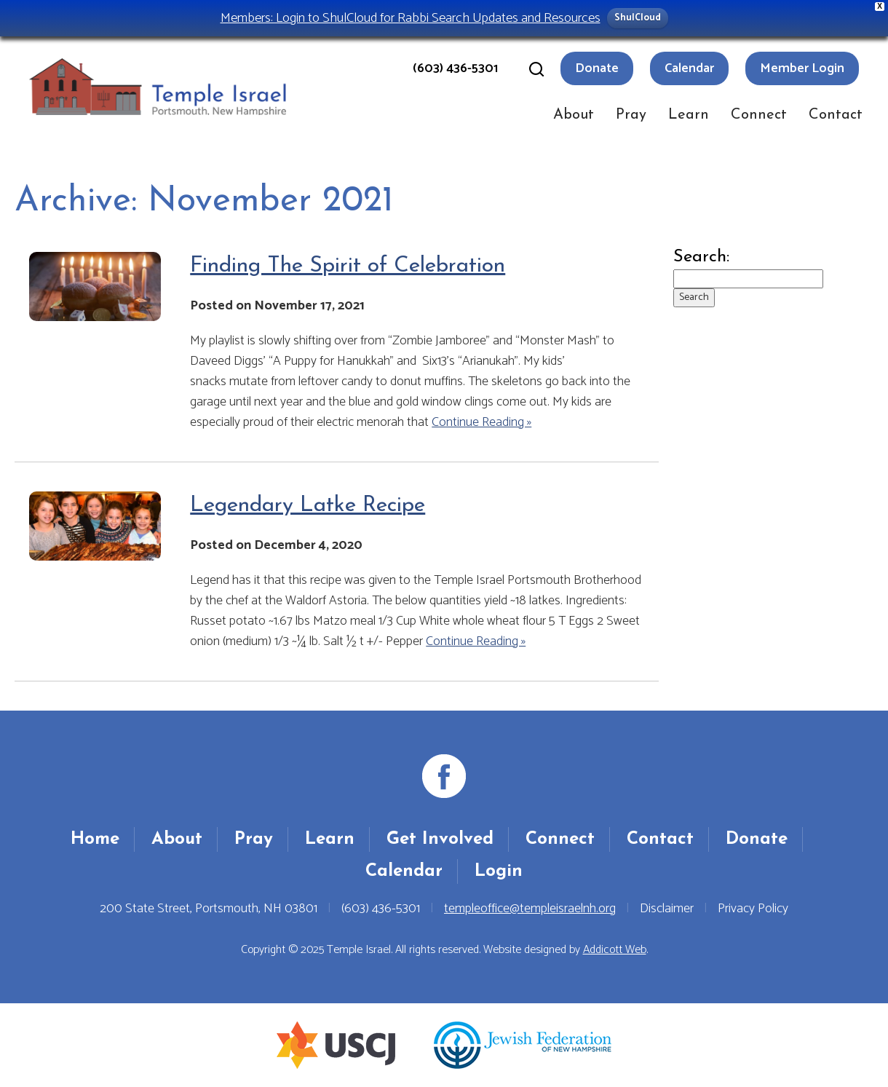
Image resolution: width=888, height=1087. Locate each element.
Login (499, 871)
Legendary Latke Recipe (307, 505)
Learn (688, 115)
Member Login (802, 68)
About (573, 115)
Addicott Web (614, 950)
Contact (836, 115)
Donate (597, 68)
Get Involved (439, 839)
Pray (631, 115)
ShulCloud (637, 17)
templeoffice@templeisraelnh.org (530, 909)
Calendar (689, 68)
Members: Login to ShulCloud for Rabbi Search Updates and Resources (410, 18)
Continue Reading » (481, 422)
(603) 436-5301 (455, 68)
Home (95, 839)
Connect (759, 115)
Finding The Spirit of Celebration (347, 266)
